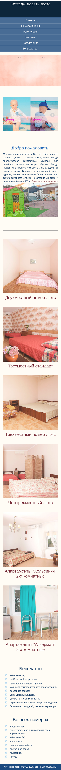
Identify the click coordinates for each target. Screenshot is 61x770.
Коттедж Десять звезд (30, 4)
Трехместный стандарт (30, 366)
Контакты (30, 37)
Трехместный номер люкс (30, 434)
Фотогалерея (30, 31)
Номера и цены (30, 26)
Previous (8, 114)
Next (51, 114)
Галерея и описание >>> (45, 181)
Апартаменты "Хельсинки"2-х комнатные (30, 574)
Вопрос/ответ (30, 48)
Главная (30, 20)
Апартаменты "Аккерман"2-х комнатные (30, 647)
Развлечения (30, 43)
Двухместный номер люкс (30, 297)
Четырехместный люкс (30, 502)
